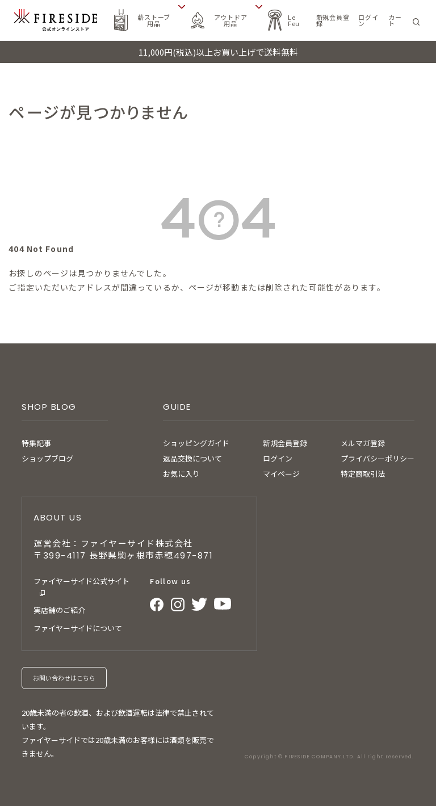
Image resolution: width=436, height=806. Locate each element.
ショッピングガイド (196, 443)
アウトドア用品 (231, 20)
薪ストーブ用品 (153, 20)
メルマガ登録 (363, 443)
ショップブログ (47, 458)
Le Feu (294, 20)
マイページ (281, 473)
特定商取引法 (363, 473)
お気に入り (181, 473)
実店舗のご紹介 (59, 609)
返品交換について (192, 458)
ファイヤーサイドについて (77, 628)
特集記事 (36, 443)
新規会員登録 (285, 443)
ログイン (277, 458)
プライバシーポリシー (377, 458)
